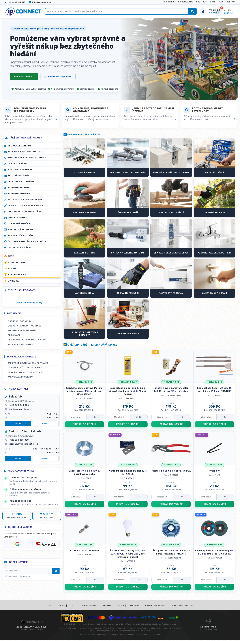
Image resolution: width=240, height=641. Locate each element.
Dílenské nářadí (17, 165)
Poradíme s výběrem (58, 77)
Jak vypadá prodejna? (20, 378)
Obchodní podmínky (19, 322)
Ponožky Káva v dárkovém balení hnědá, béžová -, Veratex (171, 391)
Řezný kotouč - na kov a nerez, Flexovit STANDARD (171, 553)
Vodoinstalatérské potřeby (25, 213)
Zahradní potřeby (19, 195)
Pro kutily (168, 2)
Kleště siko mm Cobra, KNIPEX (171, 472)
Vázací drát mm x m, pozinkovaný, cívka (84, 474)
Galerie (121, 607)
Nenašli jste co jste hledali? (25, 373)
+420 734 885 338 (18, 441)
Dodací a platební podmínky (24, 327)
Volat (18, 425)
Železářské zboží (18, 177)
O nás (212, 2)
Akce (11, 257)
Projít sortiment (24, 77)
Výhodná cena (16, 263)
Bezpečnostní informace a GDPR (27, 341)
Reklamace (14, 336)
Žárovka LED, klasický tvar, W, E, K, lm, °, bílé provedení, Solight (128, 555)
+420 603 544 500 (15, 2)
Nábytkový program (20, 231)
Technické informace (20, 345)
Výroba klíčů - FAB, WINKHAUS (25, 369)
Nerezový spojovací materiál (26, 153)
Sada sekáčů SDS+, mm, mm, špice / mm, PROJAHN (214, 391)
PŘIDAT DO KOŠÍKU (84, 425)
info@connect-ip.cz (40, 2)
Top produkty (17, 276)
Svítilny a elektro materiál (25, 201)
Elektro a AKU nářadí (21, 183)
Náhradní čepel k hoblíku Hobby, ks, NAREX (128, 474)
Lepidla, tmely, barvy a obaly (25, 207)
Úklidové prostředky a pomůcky (28, 243)
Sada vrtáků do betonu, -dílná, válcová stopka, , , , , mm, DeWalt (128, 393)
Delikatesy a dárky (19, 249)
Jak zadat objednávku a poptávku (28, 364)
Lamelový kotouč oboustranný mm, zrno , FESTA (214, 553)
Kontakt (231, 2)
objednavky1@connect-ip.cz (23, 445)
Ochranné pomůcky (20, 225)
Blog (221, 2)
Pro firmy (201, 2)
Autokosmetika (17, 219)
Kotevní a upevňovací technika (27, 159)
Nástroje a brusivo (20, 171)
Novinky (13, 270)
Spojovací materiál (20, 147)
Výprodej (13, 282)
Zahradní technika (19, 189)
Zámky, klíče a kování (20, 237)
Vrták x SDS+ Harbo (84, 552)
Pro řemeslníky (185, 2)
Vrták (214, 472)
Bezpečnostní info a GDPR (182, 607)
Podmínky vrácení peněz (22, 332)
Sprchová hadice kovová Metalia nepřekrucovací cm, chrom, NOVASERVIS (84, 393)
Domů (49, 607)
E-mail (45, 425)
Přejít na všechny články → (31, 304)
